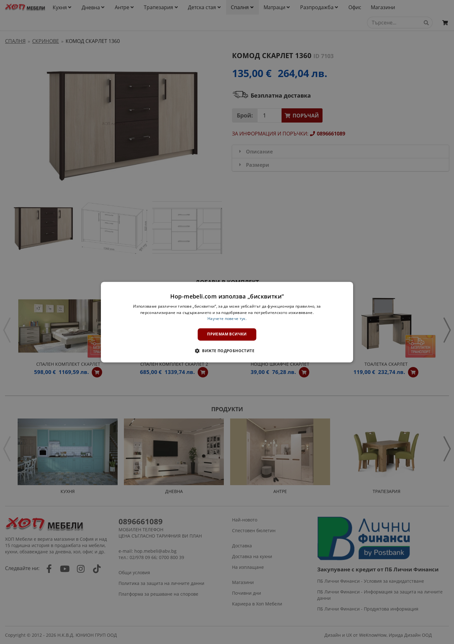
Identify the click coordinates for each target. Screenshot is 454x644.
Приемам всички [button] (227, 334)
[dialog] (227, 322)
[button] (227, 350)
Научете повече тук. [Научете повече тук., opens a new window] (227, 319)
